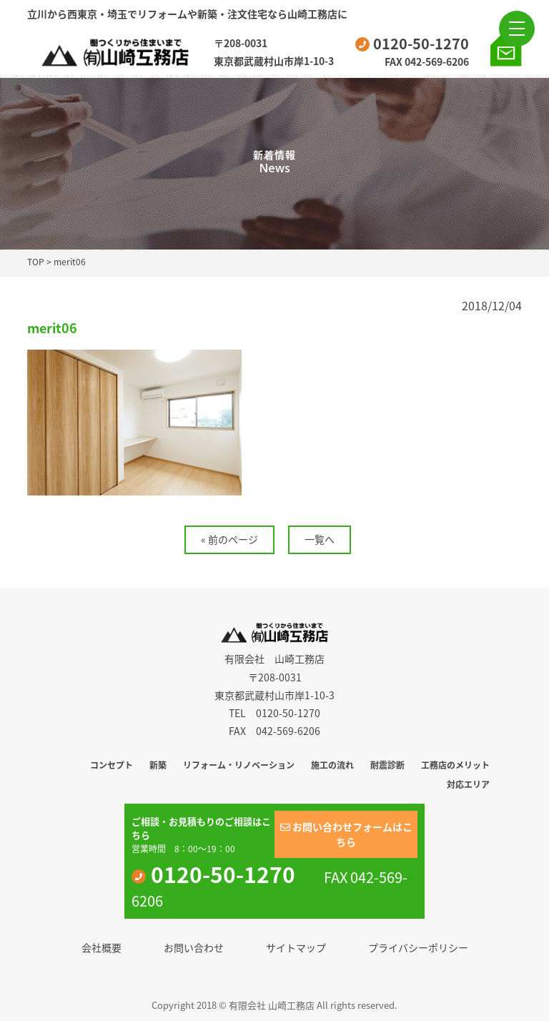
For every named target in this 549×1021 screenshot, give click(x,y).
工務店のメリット (455, 765)
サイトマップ (296, 947)
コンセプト (111, 765)
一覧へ (320, 539)
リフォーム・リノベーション (239, 765)
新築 (158, 765)
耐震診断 (387, 765)
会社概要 (101, 947)
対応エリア (468, 784)
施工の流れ (332, 765)
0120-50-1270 (412, 43)
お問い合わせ (194, 947)
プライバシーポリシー (418, 947)
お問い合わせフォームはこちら (346, 834)
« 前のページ (229, 539)
